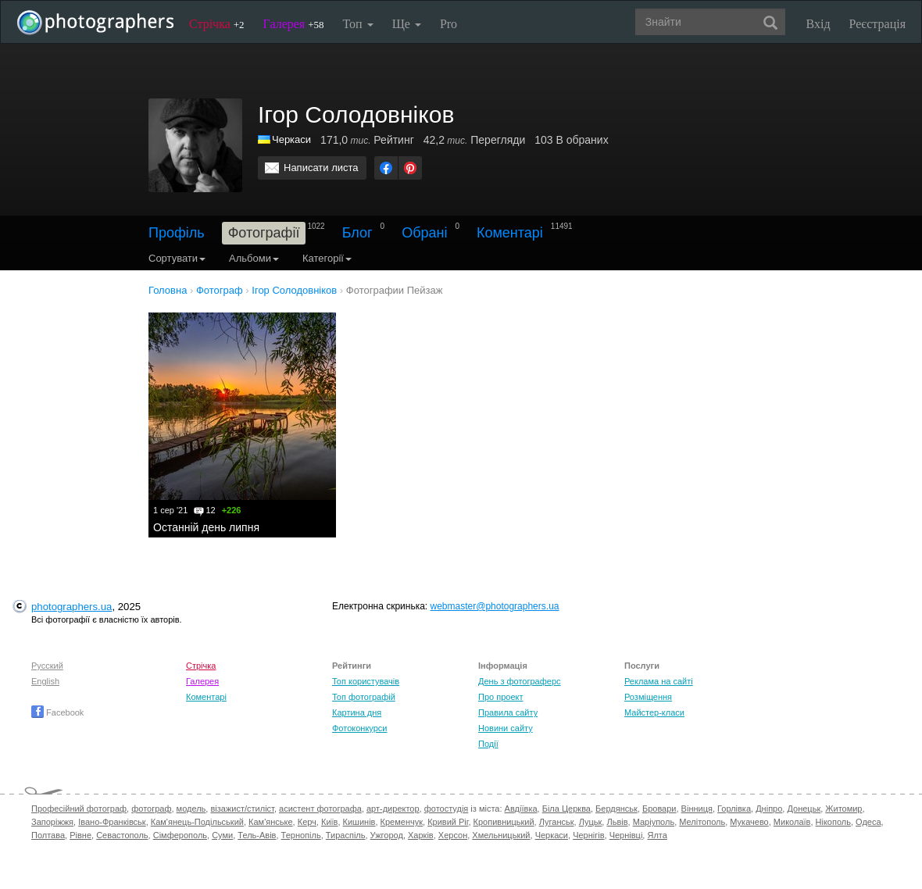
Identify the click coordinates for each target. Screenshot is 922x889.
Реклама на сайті (658, 681)
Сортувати (176, 258)
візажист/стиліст (241, 808)
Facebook (57, 712)
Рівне (80, 835)
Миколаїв (792, 822)
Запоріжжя (52, 822)
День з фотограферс (519, 681)
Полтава (48, 835)
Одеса (868, 822)
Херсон (452, 835)
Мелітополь (702, 822)
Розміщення (648, 697)
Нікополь (833, 822)
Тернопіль (301, 835)
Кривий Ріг (447, 822)
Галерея (293, 23)
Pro (448, 23)
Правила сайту (508, 712)
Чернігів (588, 835)
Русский (47, 665)
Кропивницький (504, 822)
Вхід (818, 23)
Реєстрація (877, 23)
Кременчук (402, 822)
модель (191, 808)
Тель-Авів (257, 835)
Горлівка (734, 808)
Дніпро (769, 808)
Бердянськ (616, 808)
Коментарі (510, 233)
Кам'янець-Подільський (197, 822)
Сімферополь (180, 835)
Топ (357, 23)
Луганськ (556, 822)
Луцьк (590, 822)
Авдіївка (521, 808)
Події (488, 743)
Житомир (843, 808)
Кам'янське (270, 822)
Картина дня (356, 712)
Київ (329, 822)
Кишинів (359, 822)
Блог (357, 233)
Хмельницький (501, 835)
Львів (616, 822)
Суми (222, 835)
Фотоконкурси (359, 728)
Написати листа (321, 167)
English (45, 681)
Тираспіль (346, 835)
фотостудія (446, 808)
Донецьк (803, 808)
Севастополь (122, 835)
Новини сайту (505, 728)
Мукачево (749, 822)
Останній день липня (206, 527)
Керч (307, 822)
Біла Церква (566, 808)
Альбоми (254, 258)
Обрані (424, 233)
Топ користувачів (365, 681)
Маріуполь (653, 822)
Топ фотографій (363, 697)
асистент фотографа (320, 808)
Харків (421, 835)
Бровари (659, 808)
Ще (406, 23)
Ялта (656, 835)
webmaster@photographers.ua (495, 606)
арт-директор (393, 808)
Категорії (327, 258)
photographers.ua (71, 606)
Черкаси (291, 139)
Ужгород (386, 835)
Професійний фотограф (79, 808)
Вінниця (697, 808)
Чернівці (626, 835)
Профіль (176, 233)
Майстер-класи (654, 712)
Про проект (500, 697)
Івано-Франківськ (111, 822)
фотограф (151, 808)
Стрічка (217, 23)
